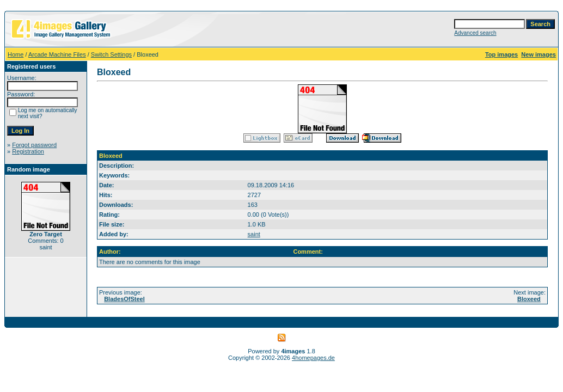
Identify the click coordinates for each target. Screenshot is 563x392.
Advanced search (475, 33)
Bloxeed (529, 299)
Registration (28, 151)
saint (254, 234)
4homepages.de (313, 357)
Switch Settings (111, 54)
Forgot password (34, 145)
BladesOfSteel (124, 299)
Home (15, 54)
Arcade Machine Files (57, 54)
